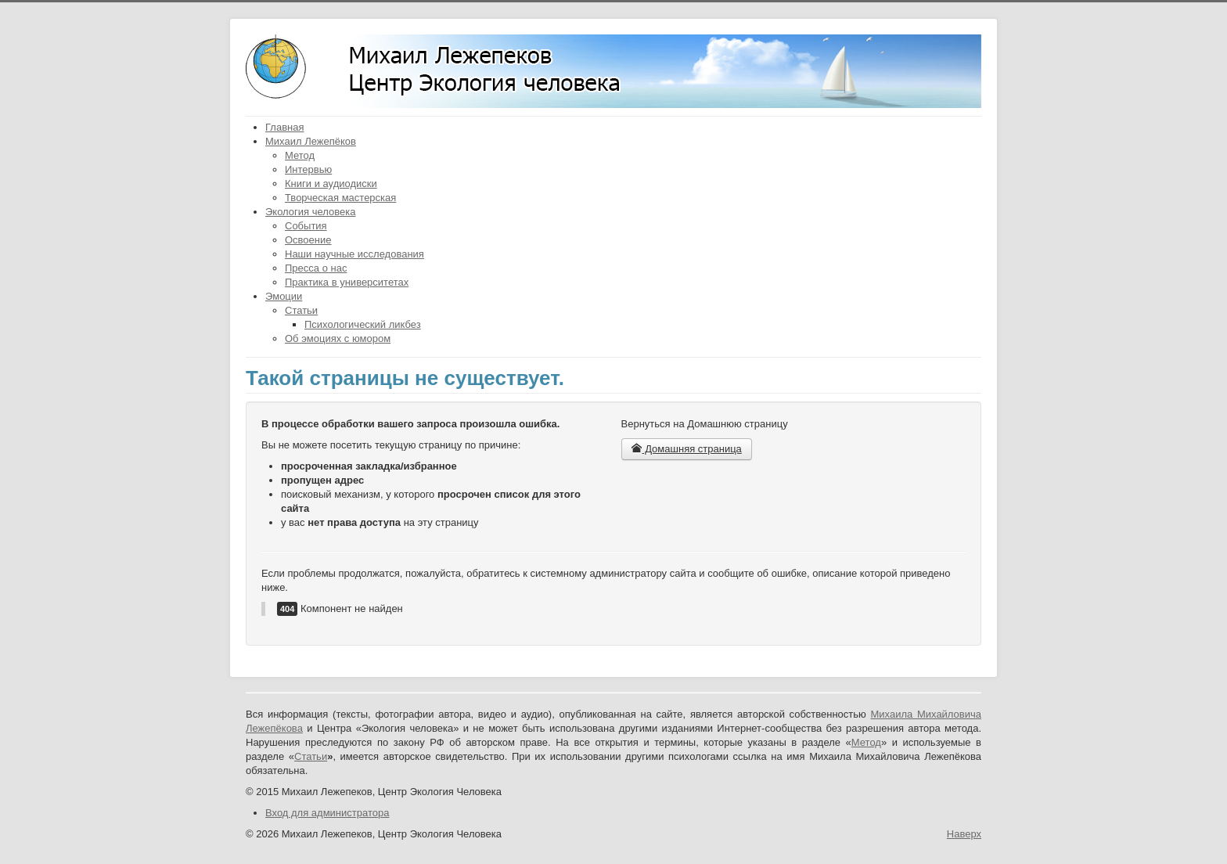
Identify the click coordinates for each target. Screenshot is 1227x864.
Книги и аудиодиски (331, 183)
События (306, 226)
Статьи (301, 310)
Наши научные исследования (354, 254)
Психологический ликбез (362, 324)
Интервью (308, 169)
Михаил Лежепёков (310, 141)
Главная (284, 127)
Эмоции (283, 296)
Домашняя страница (686, 449)
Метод (300, 155)
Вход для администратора (327, 813)
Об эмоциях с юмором (337, 338)
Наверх (964, 834)
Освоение (308, 240)
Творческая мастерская (340, 197)
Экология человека (310, 212)
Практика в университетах (346, 282)
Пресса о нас (316, 268)
